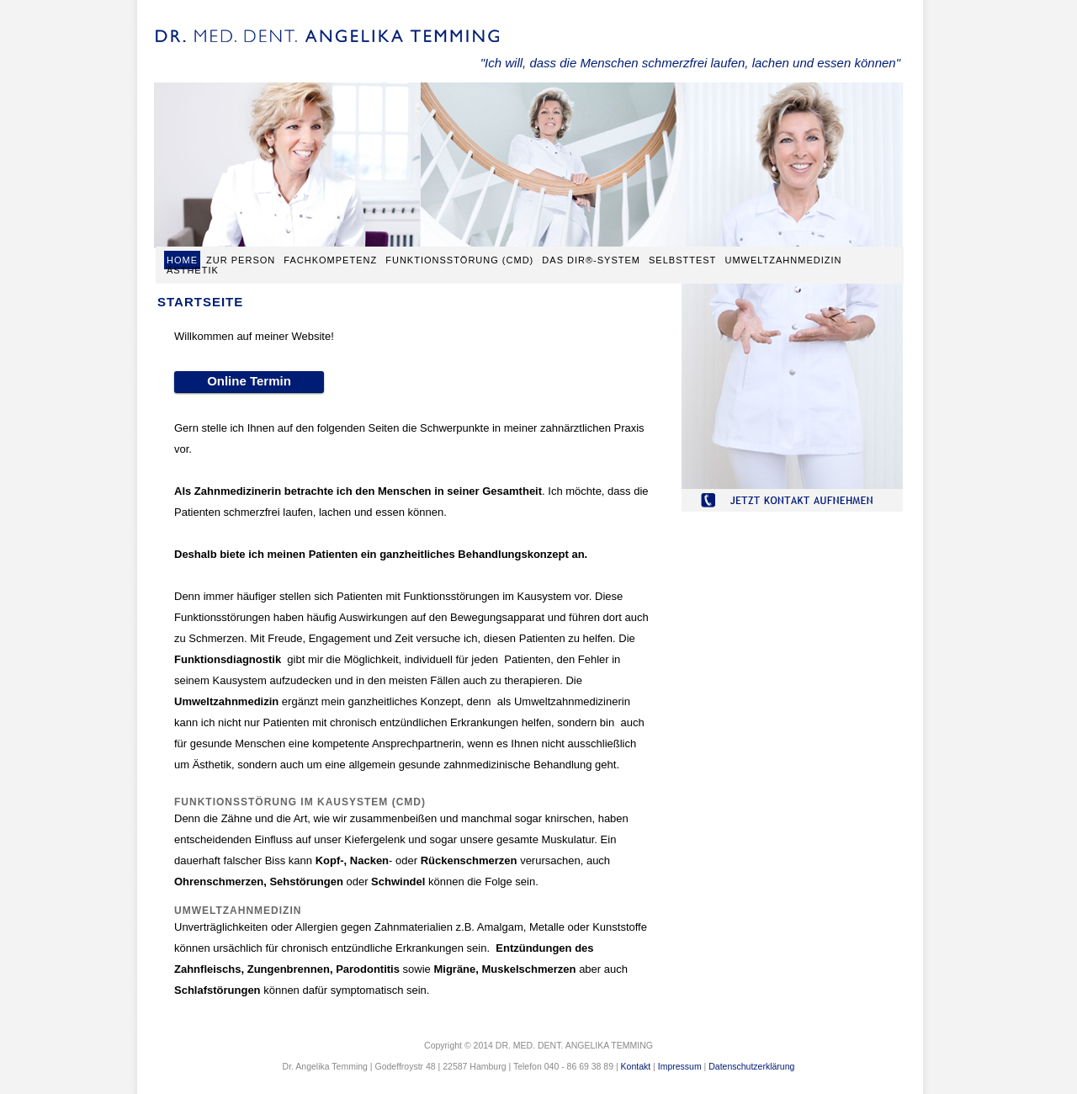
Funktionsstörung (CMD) (459, 260)
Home (182, 260)
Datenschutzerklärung (751, 1066)
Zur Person (240, 260)
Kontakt (636, 1066)
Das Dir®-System (593, 260)
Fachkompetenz (330, 260)
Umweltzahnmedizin (782, 260)
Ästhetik (193, 270)
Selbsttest (682, 260)
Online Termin (249, 381)
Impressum (680, 1066)
